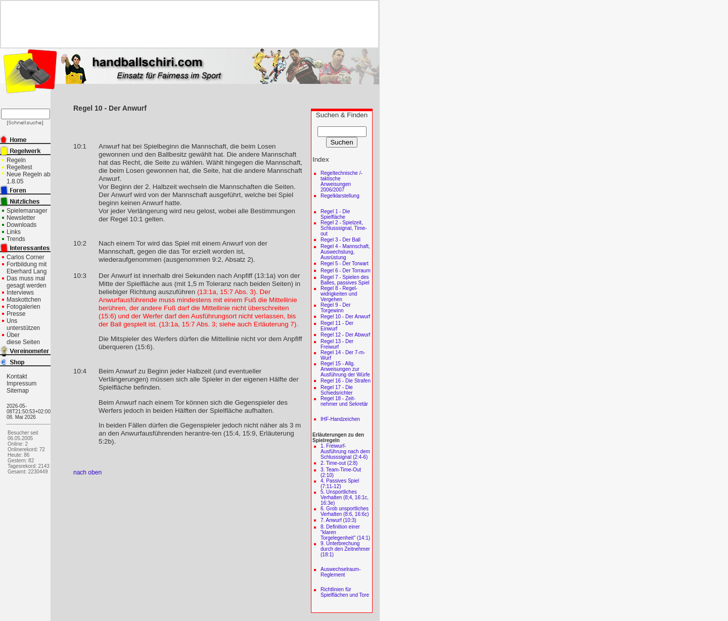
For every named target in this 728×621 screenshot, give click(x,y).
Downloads (21, 224)
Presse (16, 313)
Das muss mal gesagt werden (27, 282)
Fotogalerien (23, 306)
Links (14, 231)
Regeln (16, 160)
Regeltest (19, 167)
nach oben (87, 472)
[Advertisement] (186, 24)
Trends (16, 239)
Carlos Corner (25, 257)
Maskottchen (24, 299)
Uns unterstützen (23, 324)
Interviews (20, 292)
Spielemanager (27, 210)
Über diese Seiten (23, 338)
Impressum (21, 383)
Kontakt (17, 376)
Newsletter (21, 217)
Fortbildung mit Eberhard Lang (27, 268)
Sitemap (18, 390)
